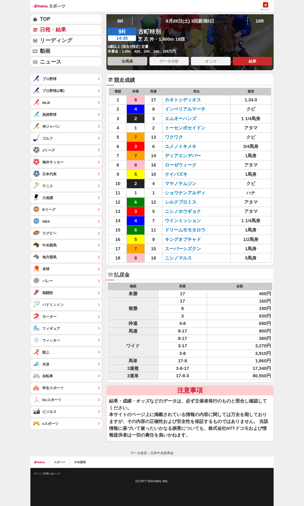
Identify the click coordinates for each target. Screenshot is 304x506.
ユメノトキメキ (180, 146)
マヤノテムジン (180, 183)
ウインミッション (183, 220)
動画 (45, 51)
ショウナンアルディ (185, 192)
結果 (252, 61)
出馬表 (127, 61)
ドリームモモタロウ (185, 229)
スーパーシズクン (183, 248)
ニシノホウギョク (183, 211)
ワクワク (174, 137)
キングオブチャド (183, 239)
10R (260, 21)
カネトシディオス (183, 99)
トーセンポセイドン (185, 127)
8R (120, 21)
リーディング (56, 40)
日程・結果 (53, 30)
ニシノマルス (178, 257)
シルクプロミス (180, 202)
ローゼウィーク (180, 164)
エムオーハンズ (180, 118)
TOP (45, 19)
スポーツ (59, 462)
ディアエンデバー (183, 155)
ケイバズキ (176, 174)
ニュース (51, 62)
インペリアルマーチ (185, 109)
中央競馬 (80, 462)
